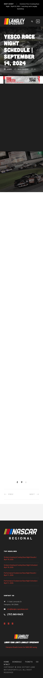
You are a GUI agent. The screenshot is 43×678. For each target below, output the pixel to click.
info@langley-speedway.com (17, 609)
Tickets (29, 662)
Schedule (17, 662)
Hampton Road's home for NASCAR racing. (21, 642)
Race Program (23, 69)
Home (6, 662)
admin (9, 69)
